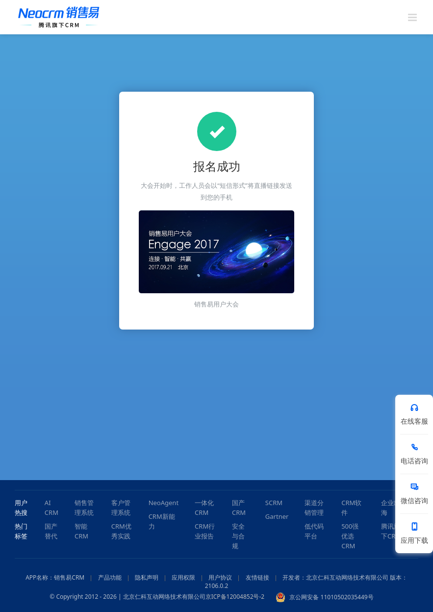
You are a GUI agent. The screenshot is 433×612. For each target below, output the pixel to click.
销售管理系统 (84, 507)
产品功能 (110, 577)
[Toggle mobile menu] (413, 17)
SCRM (273, 502)
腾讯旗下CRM (391, 531)
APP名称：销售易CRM (54, 577)
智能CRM (81, 531)
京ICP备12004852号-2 (235, 597)
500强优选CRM (349, 536)
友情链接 (257, 577)
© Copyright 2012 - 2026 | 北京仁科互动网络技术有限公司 (127, 597)
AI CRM (51, 507)
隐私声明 (146, 577)
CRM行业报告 (205, 531)
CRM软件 (351, 507)
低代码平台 (314, 531)
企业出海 (390, 507)
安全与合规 (238, 536)
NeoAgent (163, 502)
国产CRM (239, 507)
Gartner (277, 516)
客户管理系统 (120, 507)
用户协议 (220, 577)
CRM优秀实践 (121, 531)
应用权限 (183, 577)
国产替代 (51, 531)
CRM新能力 (162, 521)
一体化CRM (204, 507)
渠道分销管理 (314, 507)
